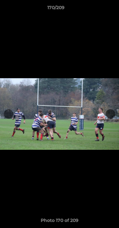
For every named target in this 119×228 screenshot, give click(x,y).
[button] (96, 9)
